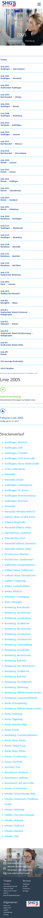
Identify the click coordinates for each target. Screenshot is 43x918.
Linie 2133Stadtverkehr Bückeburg (11, 273)
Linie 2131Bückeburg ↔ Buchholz (10, 255)
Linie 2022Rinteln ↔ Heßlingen (9, 180)
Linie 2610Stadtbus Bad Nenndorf (10, 292)
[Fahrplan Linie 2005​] (2, 410)
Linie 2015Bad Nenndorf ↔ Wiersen (11, 142)
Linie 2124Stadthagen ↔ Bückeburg (11, 236)
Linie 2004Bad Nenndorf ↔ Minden (11, 95)
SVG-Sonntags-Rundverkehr (12, 361)
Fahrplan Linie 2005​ (11, 418)
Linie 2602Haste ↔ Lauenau (8, 283)
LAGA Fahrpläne (7, 368)
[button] (40, 4)
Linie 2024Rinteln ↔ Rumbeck (9, 198)
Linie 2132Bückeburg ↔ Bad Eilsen (11, 264)
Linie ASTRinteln (4, 353)
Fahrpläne (29, 373)
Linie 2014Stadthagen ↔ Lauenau (10, 133)
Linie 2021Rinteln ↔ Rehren (8, 170)
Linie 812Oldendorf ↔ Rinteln (9, 322)
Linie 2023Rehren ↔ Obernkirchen (11, 189)
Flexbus (4, 59)
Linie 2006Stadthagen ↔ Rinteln (10, 105)
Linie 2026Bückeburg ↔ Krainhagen (11, 217)
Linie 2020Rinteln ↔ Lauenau (9, 161)
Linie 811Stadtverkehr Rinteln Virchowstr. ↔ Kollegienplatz (15, 312)
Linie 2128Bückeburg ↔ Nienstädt (11, 245)
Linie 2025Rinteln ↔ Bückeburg (9, 208)
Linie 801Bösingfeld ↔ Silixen (9, 301)
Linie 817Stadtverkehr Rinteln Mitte (12, 343)
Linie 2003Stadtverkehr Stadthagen (11, 86)
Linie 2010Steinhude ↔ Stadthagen (11, 124)
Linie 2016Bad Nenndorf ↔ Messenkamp (13, 152)
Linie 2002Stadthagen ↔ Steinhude (11, 77)
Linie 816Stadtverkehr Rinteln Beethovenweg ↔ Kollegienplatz (17, 333)
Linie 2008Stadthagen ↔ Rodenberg (11, 114)
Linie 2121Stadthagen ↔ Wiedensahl (12, 226)
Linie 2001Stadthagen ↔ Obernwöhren (13, 67)
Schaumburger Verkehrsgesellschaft (12, 373)
